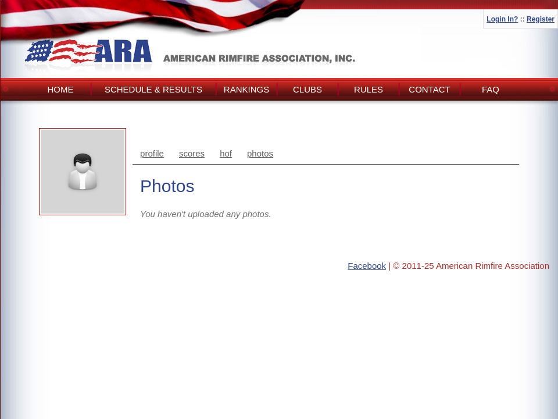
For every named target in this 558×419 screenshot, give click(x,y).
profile (152, 153)
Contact (429, 89)
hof (226, 153)
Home (61, 89)
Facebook (367, 266)
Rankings (246, 89)
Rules (368, 89)
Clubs (307, 89)
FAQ (490, 89)
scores (192, 153)
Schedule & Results (153, 89)
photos (260, 153)
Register (541, 19)
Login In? (502, 19)
